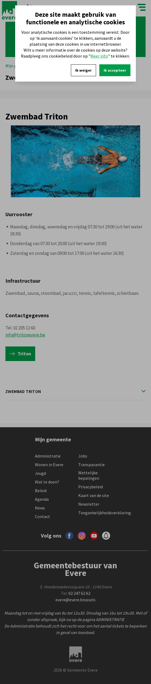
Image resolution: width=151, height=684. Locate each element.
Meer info (99, 56)
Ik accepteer (115, 70)
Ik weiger (83, 70)
